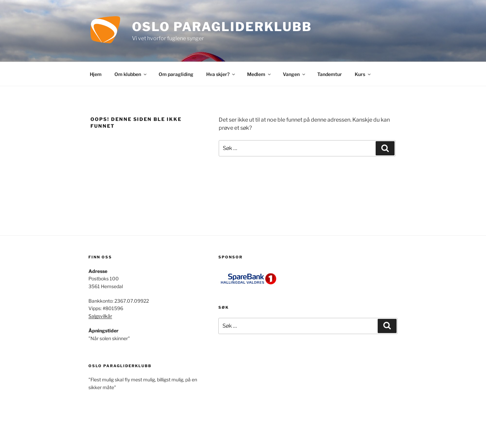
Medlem (259, 74)
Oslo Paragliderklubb (222, 26)
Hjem (96, 74)
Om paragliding (176, 74)
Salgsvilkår (100, 316)
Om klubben (130, 74)
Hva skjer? (221, 74)
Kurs (363, 74)
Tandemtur (329, 74)
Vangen (294, 74)
